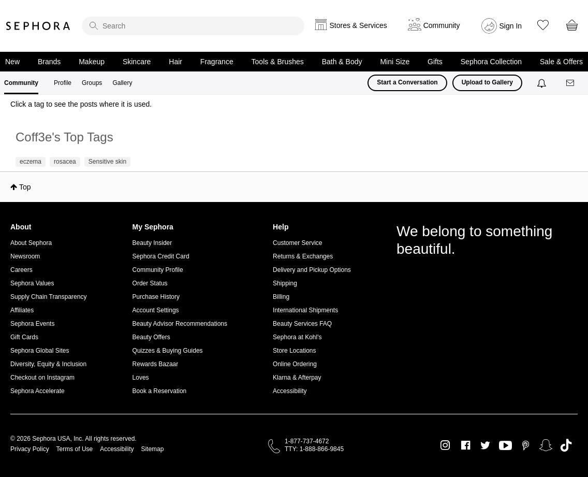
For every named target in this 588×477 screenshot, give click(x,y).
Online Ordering (295, 364)
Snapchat (545, 445)
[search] (193, 26)
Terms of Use (74, 449)
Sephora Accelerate (37, 391)
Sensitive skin (107, 161)
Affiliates (22, 310)
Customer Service (297, 243)
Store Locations (294, 350)
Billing (281, 296)
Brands (49, 61)
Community (21, 82)
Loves (141, 377)
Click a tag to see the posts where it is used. (81, 104)
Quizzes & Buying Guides (168, 350)
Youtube (505, 446)
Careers (21, 269)
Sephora (38, 26)
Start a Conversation (407, 82)
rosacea (65, 161)
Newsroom (25, 256)
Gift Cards (24, 337)
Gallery (122, 82)
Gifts (435, 61)
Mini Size (394, 61)
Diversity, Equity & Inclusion (48, 364)
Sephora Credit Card (161, 256)
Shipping (285, 283)
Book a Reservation (160, 391)
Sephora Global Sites (39, 350)
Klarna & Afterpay (297, 377)
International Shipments (305, 310)
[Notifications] (542, 83)
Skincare (137, 61)
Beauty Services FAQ (302, 323)
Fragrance (216, 61)
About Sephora (31, 243)
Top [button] (25, 187)
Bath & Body (342, 61)
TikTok (566, 445)
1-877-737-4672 (307, 441)
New (12, 61)
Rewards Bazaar (156, 364)
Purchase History (156, 296)
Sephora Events (32, 323)
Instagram (445, 445)
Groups (92, 82)
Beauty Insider (152, 243)
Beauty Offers (151, 337)
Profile (62, 82)
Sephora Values (32, 283)
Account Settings (156, 310)
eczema (30, 161)
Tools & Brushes (278, 61)
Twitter (485, 445)
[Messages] (571, 83)
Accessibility (289, 391)
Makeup (92, 61)
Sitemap (152, 449)
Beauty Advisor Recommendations (180, 323)
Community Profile (158, 269)
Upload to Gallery (487, 82)
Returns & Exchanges (303, 256)
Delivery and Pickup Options (312, 269)
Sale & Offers (561, 61)
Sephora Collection (491, 61)
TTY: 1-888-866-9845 (314, 449)
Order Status (150, 283)
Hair (175, 61)
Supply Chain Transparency (48, 296)
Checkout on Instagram (42, 377)
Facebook (465, 445)
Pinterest (525, 445)
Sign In (510, 26)
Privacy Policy (29, 449)
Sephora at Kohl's (297, 337)
